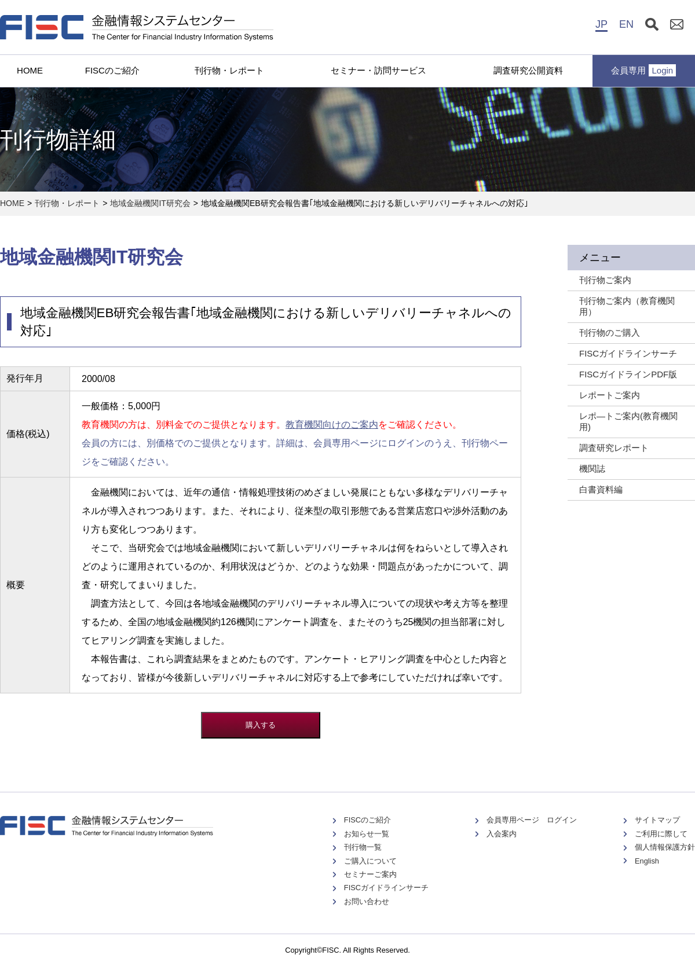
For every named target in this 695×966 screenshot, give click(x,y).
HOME (30, 70)
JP (601, 24)
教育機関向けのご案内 (332, 424)
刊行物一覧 (363, 847)
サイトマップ (657, 820)
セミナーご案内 (370, 874)
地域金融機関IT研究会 (150, 203)
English (647, 861)
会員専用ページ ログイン (532, 820)
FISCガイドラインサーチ (386, 887)
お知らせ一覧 (366, 833)
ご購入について (370, 861)
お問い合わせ (366, 901)
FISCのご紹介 (112, 70)
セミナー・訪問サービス (378, 70)
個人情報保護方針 (665, 847)
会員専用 (643, 70)
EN (626, 24)
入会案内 (502, 833)
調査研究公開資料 (528, 70)
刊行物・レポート (229, 70)
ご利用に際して (661, 833)
